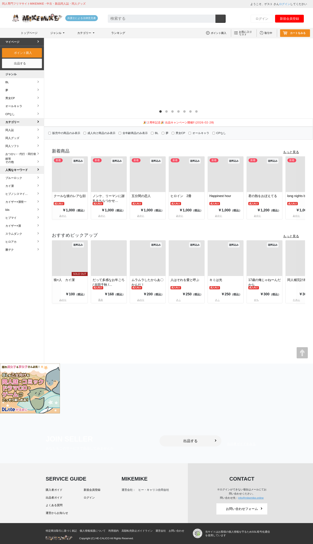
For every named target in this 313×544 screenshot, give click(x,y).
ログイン (284, 4)
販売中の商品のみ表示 (66, 133)
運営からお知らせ (57, 512)
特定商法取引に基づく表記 (61, 530)
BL (156, 133)
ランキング (118, 32)
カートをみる (298, 33)
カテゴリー (12, 122)
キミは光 (215, 280)
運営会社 (161, 530)
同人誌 (9, 130)
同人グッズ (12, 138)
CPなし (221, 133)
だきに (293, 300)
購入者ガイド (54, 489)
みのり (138, 300)
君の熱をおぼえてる (262, 196)
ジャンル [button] (56, 32)
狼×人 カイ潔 (64, 280)
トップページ (29, 32)
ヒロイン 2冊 (180, 196)
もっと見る (291, 152)
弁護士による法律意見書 (81, 18)
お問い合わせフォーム (244, 508)
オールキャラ (200, 133)
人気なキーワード (16, 169)
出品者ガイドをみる (241, 444)
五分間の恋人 (141, 196)
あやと (99, 215)
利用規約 (113, 530)
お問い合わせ (176, 530)
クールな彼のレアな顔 (70, 196)
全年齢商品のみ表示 (135, 133)
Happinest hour (220, 196)
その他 (9, 162)
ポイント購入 (218, 33)
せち (253, 300)
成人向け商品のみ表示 (101, 133)
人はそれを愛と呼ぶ (184, 280)
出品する (20, 63)
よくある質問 (54, 505)
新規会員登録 (289, 18)
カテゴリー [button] (84, 32)
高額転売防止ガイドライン (137, 530)
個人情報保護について (93, 530)
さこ (175, 300)
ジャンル (11, 74)
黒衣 (98, 300)
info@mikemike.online (250, 497)
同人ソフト (12, 146)
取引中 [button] (268, 33)
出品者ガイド (54, 497)
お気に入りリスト (245, 33)
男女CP (180, 133)
